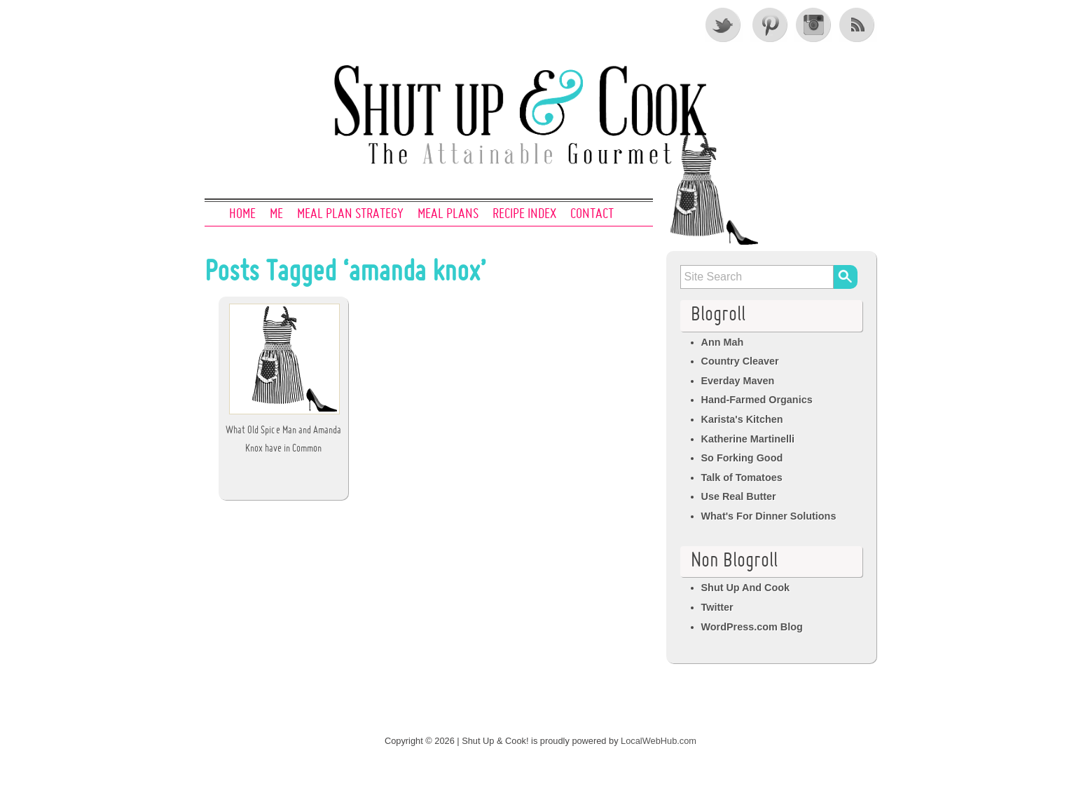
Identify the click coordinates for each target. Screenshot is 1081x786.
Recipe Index (524, 215)
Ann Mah (722, 342)
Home (242, 215)
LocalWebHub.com (658, 741)
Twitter (724, 24)
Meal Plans (448, 215)
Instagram (813, 24)
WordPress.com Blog (752, 626)
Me (276, 215)
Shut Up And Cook (745, 587)
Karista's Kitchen (742, 419)
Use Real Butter (738, 496)
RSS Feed (858, 24)
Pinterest (768, 24)
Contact (592, 215)
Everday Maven (738, 380)
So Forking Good (742, 457)
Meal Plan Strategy (350, 215)
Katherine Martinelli (748, 439)
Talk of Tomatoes (742, 477)
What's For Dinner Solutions (768, 516)
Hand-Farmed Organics (757, 399)
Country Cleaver (740, 361)
